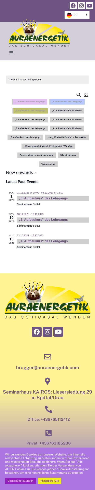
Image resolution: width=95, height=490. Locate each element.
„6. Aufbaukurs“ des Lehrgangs (25, 137)
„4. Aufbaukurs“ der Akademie (66, 110)
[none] (77, 15)
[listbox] (77, 15)
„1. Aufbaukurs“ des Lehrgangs (29, 102)
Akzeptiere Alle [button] (49, 480)
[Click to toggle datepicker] (21, 172)
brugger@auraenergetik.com (47, 367)
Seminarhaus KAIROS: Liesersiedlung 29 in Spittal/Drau (47, 394)
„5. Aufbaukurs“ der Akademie (66, 119)
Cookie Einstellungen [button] (20, 480)
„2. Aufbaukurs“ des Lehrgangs (67, 102)
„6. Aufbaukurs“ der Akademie (66, 128)
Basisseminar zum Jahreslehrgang (36, 155)
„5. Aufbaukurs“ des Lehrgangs (30, 128)
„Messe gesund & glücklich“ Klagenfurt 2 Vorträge (48, 146)
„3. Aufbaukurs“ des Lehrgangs (30, 110)
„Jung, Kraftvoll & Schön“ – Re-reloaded (66, 137)
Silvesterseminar (68, 155)
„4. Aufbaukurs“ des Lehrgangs (30, 119)
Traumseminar (48, 164)
